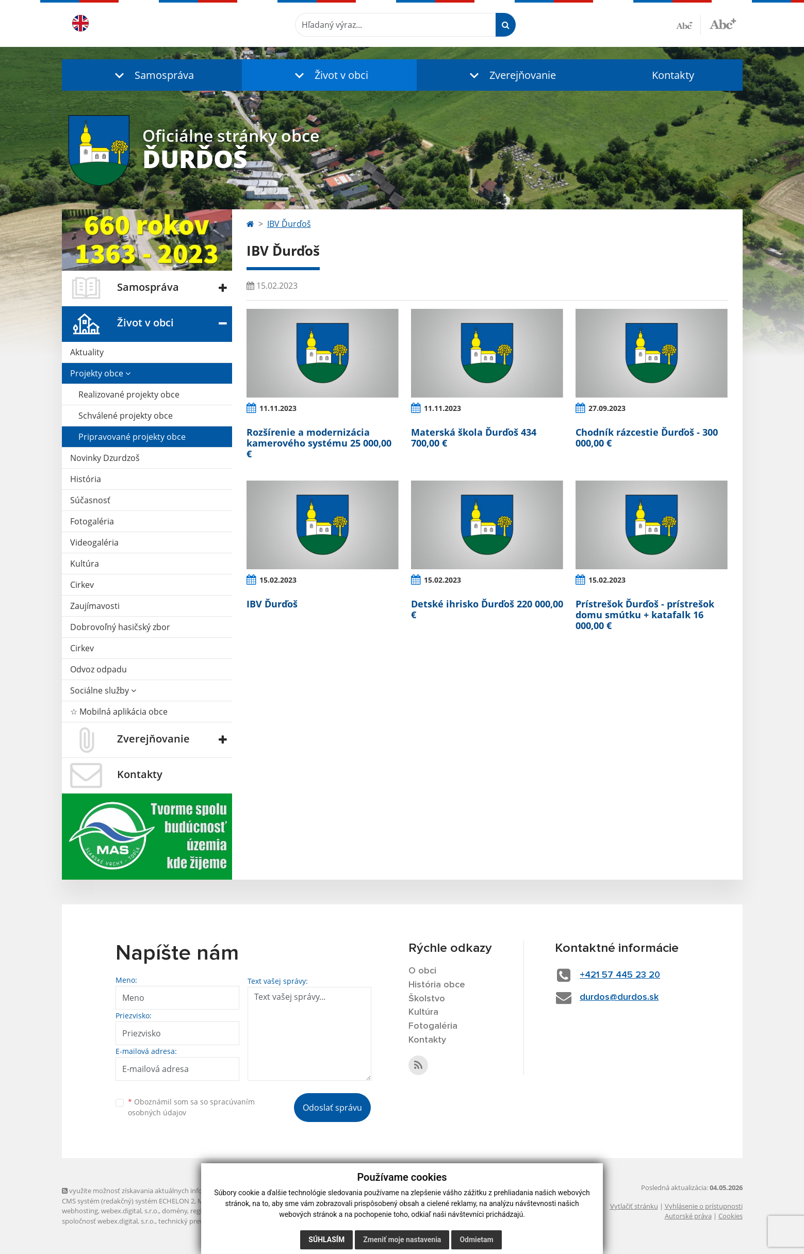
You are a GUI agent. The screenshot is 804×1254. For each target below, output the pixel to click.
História (85, 479)
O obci (422, 971)
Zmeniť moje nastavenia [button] (402, 1239)
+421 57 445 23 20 (620, 975)
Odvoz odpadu (98, 669)
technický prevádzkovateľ (197, 1221)
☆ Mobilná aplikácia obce (119, 711)
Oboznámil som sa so (191, 1107)
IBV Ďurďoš (289, 223)
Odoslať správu (332, 1107)
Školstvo (426, 998)
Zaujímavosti (95, 606)
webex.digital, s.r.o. (130, 1210)
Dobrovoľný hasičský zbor (120, 627)
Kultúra (84, 563)
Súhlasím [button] (326, 1239)
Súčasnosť (90, 500)
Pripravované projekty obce (132, 436)
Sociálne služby (103, 690)
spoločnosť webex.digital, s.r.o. (108, 1221)
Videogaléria (94, 542)
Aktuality (87, 352)
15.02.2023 (278, 580)
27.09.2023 (607, 408)
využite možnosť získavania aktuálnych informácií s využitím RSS (164, 1190)
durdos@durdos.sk (619, 997)
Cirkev (82, 584)
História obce (436, 984)
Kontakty (673, 75)
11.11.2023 (278, 408)
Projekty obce (100, 373)
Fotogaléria (92, 521)
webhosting (80, 1210)
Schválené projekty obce (125, 415)
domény (174, 1210)
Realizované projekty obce (128, 394)
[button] (152, 75)
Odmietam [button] (476, 1239)
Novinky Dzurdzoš (105, 458)
